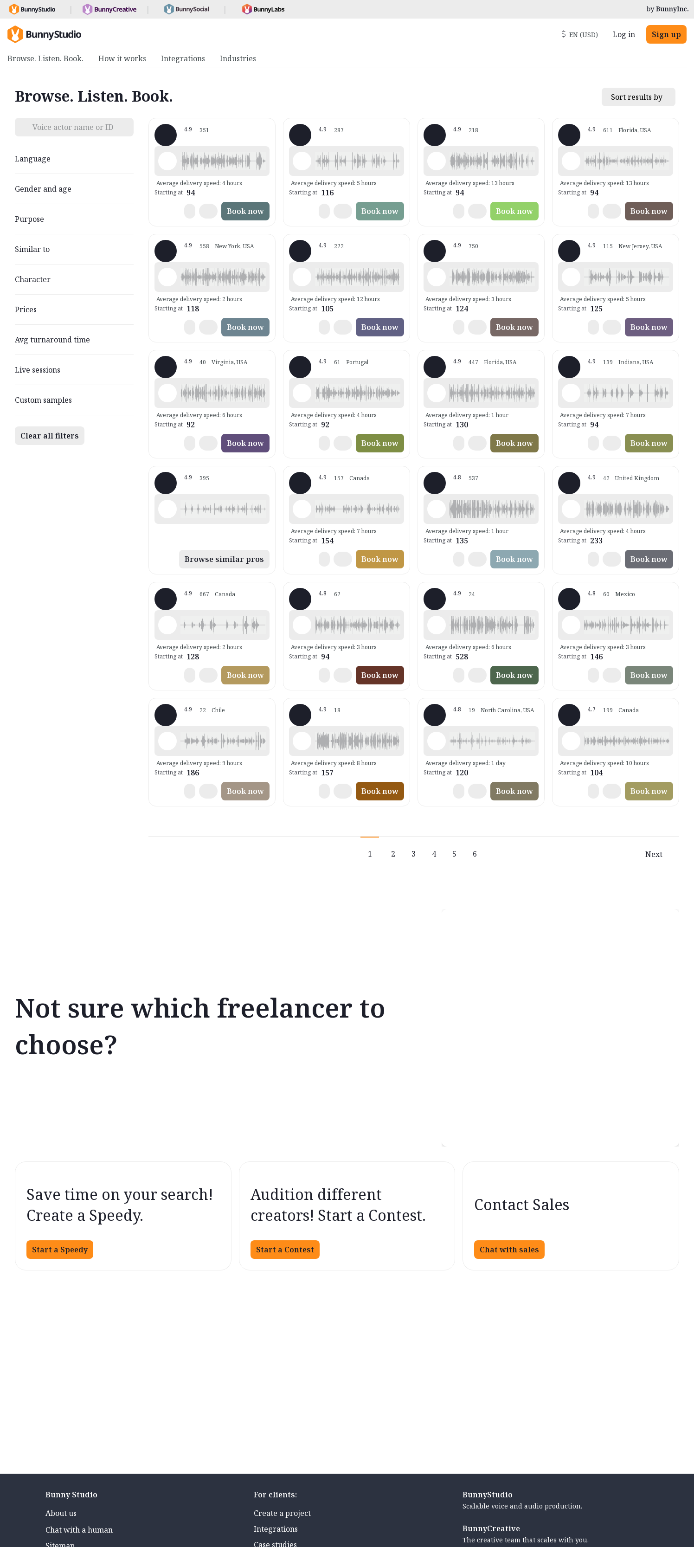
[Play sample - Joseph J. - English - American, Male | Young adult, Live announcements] (302, 741)
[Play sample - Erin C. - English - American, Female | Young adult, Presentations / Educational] (436, 741)
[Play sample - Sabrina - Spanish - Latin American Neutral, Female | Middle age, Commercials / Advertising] (302, 393)
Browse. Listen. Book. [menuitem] (45, 58)
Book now (245, 211)
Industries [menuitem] (238, 58)
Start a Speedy (60, 1249)
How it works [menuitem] (122, 58)
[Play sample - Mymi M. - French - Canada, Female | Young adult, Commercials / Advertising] (571, 741)
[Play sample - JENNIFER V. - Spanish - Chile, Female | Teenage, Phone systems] (167, 741)
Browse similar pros (224, 559)
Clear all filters (49, 436)
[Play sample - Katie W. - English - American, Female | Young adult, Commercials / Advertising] (167, 277)
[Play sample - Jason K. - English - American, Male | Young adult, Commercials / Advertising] (302, 277)
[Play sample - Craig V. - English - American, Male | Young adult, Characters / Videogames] (571, 393)
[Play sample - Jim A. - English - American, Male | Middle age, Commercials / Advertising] (302, 625)
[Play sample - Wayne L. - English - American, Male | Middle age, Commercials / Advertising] (436, 393)
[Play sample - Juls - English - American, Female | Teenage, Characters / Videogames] (167, 625)
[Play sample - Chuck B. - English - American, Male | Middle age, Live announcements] (436, 625)
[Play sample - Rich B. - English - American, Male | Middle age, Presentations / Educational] (436, 161)
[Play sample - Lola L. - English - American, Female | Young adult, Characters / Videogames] (167, 509)
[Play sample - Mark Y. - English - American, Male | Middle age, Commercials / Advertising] (436, 509)
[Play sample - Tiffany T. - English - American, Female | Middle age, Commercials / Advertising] (571, 161)
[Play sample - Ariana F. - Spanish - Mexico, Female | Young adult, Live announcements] (571, 625)
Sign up (666, 34)
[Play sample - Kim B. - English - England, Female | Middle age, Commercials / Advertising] (571, 509)
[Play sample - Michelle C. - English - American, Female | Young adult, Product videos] (436, 277)
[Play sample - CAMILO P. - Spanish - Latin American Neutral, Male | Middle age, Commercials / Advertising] (167, 393)
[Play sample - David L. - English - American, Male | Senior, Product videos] (167, 161)
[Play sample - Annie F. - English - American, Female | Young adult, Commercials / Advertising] (571, 277)
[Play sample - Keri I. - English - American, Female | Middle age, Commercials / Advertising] (302, 509)
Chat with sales (509, 1249)
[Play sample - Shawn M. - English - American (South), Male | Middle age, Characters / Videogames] (302, 161)
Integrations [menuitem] (183, 58)
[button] (223, 161)
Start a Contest (285, 1249)
